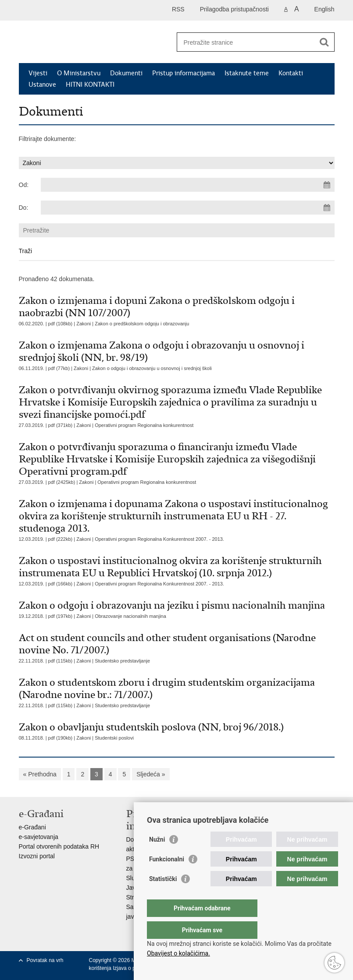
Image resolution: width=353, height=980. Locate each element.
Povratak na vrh (45, 960)
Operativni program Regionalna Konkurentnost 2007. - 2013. (159, 539)
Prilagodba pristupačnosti (234, 9)
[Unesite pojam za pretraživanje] (246, 42)
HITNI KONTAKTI (90, 84)
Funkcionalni (166, 876)
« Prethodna (40, 774)
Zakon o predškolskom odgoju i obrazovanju (142, 323)
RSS (178, 9)
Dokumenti (126, 73)
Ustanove (42, 84)
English (324, 9)
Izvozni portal (37, 856)
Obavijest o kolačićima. (178, 953)
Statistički (163, 896)
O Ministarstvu (78, 73)
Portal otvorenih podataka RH (59, 846)
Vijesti (38, 73)
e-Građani (32, 827)
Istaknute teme (247, 73)
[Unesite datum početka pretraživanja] (188, 185)
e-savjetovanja (38, 836)
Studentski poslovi (114, 737)
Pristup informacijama (183, 73)
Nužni (157, 856)
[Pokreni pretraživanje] (324, 42)
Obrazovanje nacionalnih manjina (130, 616)
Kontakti (290, 73)
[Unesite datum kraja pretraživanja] (188, 208)
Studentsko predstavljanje (122, 660)
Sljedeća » (150, 774)
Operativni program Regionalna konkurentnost (144, 425)
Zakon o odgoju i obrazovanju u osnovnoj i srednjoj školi (152, 368)
